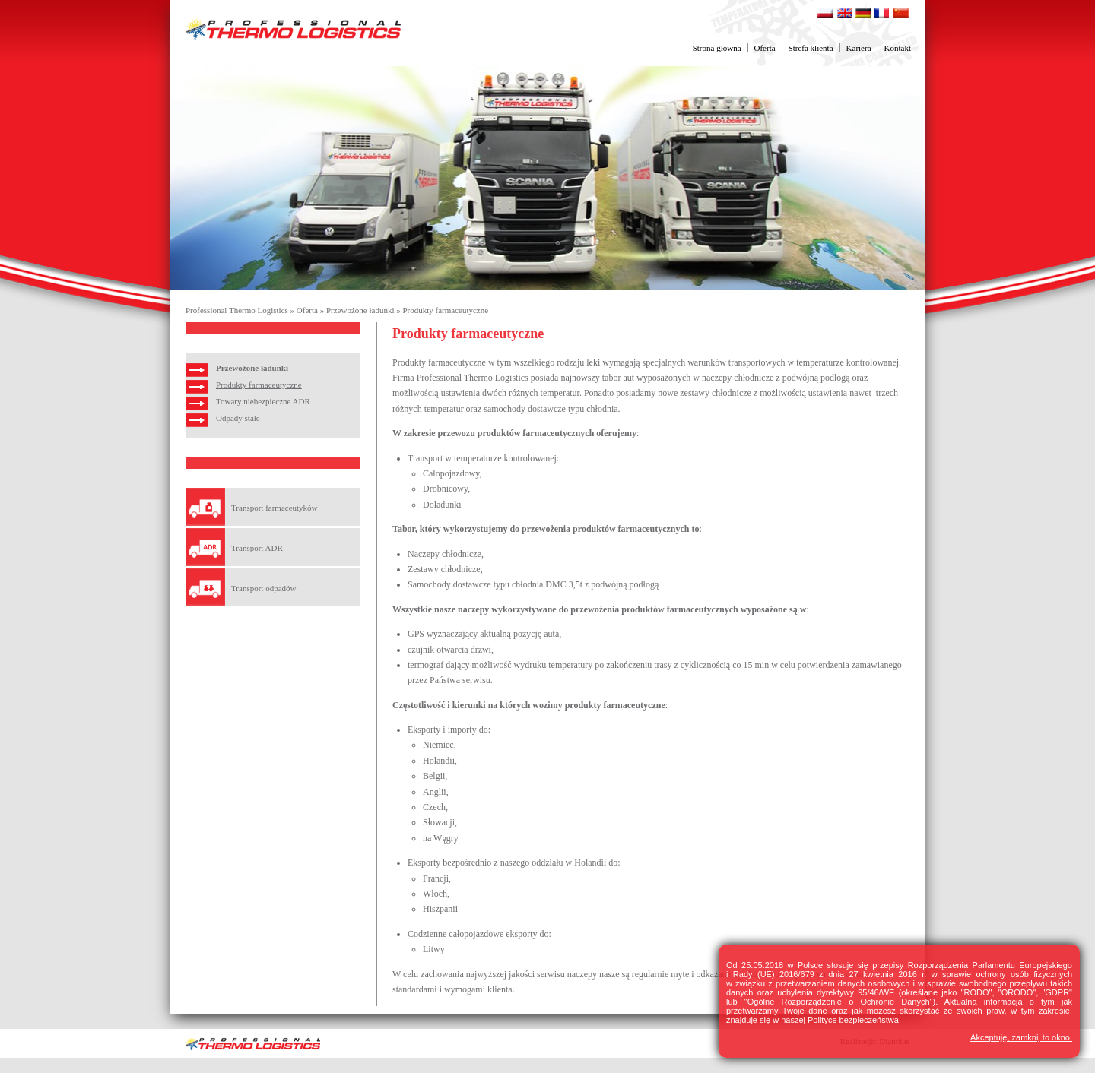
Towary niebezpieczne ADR (263, 401)
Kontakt (897, 47)
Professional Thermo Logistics (237, 310)
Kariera (858, 47)
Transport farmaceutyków (274, 507)
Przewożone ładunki (360, 310)
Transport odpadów (263, 588)
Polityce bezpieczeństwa (853, 1019)
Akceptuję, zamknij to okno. (1021, 1037)
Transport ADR (257, 547)
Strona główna (717, 47)
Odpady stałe (238, 418)
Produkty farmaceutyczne (445, 310)
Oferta (765, 47)
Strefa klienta (811, 47)
